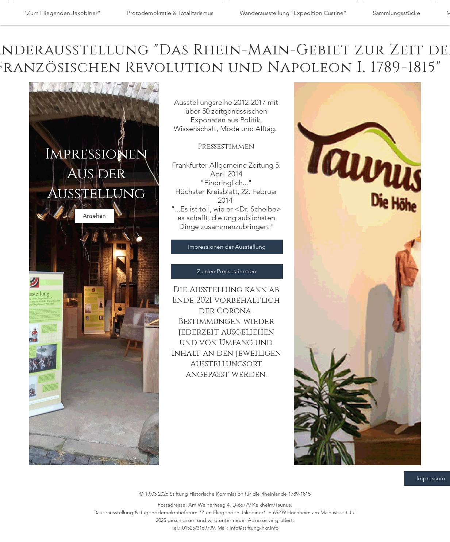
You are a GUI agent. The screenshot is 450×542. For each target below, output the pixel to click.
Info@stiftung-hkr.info (254, 527)
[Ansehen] (94, 216)
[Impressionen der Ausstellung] (227, 247)
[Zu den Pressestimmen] (227, 271)
